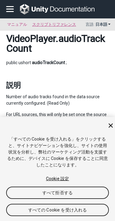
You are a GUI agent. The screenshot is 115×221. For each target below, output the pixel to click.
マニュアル (17, 24)
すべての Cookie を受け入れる (57, 209)
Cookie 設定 (57, 178)
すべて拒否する (57, 192)
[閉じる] (110, 125)
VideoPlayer (31, 39)
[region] (57, 169)
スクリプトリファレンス (54, 24)
